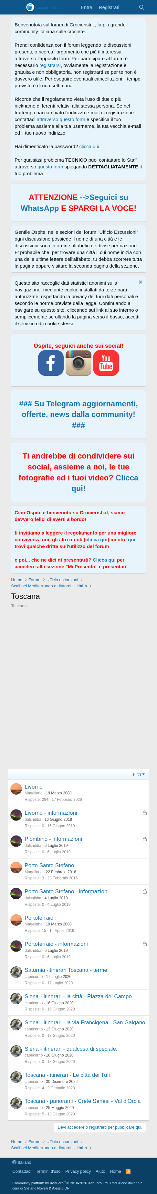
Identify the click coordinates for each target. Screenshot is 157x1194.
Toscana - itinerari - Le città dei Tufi (67, 1075)
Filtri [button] (137, 774)
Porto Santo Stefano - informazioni (67, 891)
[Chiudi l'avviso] (139, 283)
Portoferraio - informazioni (56, 944)
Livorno (34, 787)
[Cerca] (141, 7)
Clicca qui (104, 560)
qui (131, 539)
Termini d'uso (48, 1171)
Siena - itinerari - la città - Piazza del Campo (78, 996)
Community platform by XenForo (60, 1183)
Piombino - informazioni (53, 839)
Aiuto (100, 1171)
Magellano (33, 793)
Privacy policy (78, 1171)
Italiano (21, 1162)
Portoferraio (39, 918)
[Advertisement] (78, 690)
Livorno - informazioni (51, 813)
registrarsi (50, 65)
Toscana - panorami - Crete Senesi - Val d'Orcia (83, 1101)
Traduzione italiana (125, 1183)
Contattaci (21, 1171)
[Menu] (16, 7)
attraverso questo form (61, 119)
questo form (50, 166)
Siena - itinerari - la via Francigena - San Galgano (85, 1022)
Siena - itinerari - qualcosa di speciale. (71, 1049)
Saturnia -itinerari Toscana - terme (66, 970)
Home (115, 1171)
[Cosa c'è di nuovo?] (128, 7)
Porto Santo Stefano (49, 865)
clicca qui (89, 146)
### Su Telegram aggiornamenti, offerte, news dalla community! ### (78, 414)
